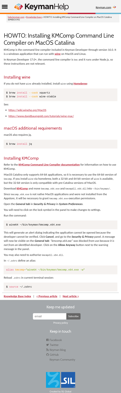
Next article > (71, 296)
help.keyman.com (16, 17)
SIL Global (66, 391)
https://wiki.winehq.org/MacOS (27, 110)
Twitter (54, 345)
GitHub (54, 354)
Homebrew (80, 83)
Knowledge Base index (17, 296)
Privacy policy (60, 322)
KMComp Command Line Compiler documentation (49, 164)
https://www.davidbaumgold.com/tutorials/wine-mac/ (41, 116)
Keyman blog (58, 350)
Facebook (56, 340)
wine (58, 54)
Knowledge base (34, 17)
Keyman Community (62, 359)
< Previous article (46, 296)
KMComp (22, 188)
